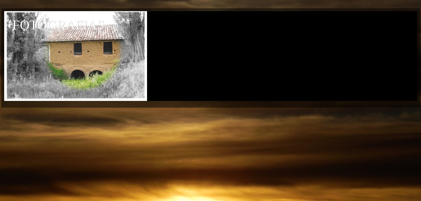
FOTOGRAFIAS (59, 25)
